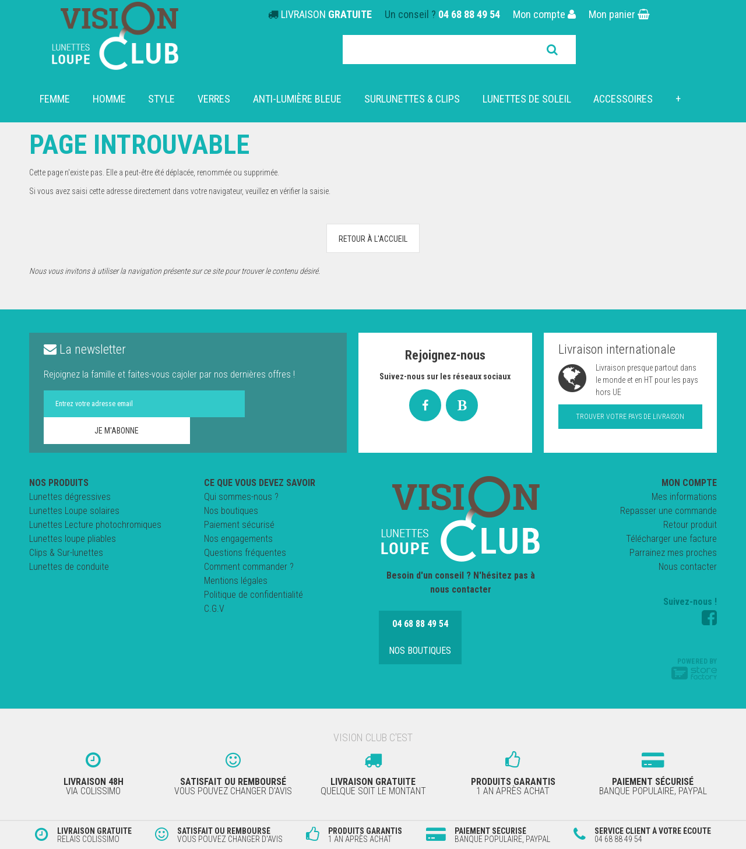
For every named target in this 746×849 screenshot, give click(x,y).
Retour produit (690, 524)
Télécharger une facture (671, 538)
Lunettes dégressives (70, 496)
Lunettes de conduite (69, 566)
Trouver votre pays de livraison (630, 417)
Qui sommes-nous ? (241, 496)
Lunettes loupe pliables (72, 538)
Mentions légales (236, 580)
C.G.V (214, 608)
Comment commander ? (249, 566)
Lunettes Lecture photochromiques (95, 524)
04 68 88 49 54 (469, 14)
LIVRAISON (326, 14)
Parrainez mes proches (673, 552)
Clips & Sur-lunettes (66, 552)
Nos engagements (238, 538)
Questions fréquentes (245, 552)
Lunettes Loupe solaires (74, 510)
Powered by (694, 668)
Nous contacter (688, 566)
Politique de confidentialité (253, 594)
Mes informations (684, 496)
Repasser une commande (668, 510)
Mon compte (544, 14)
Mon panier (619, 14)
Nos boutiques (231, 510)
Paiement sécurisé (239, 524)
